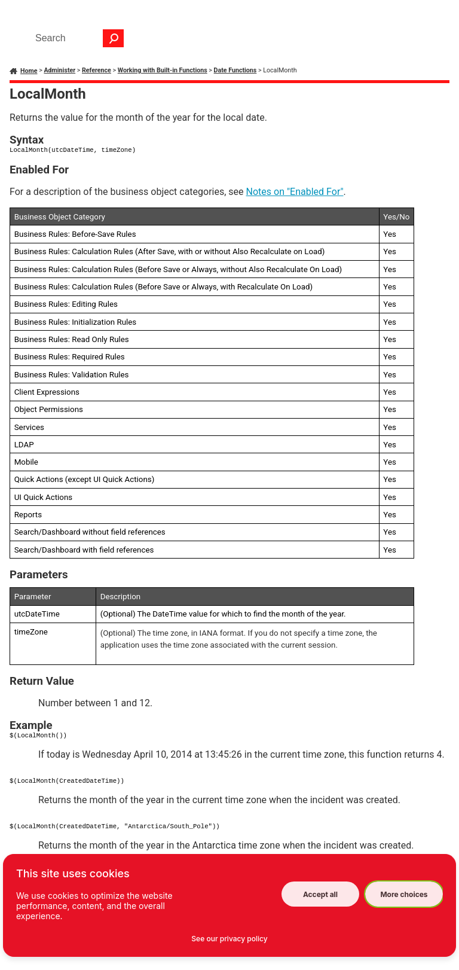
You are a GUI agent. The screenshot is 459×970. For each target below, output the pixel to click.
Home (29, 71)
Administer (59, 70)
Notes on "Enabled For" (295, 191)
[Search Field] (76, 38)
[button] (113, 38)
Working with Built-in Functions (162, 70)
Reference (96, 70)
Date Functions (235, 70)
